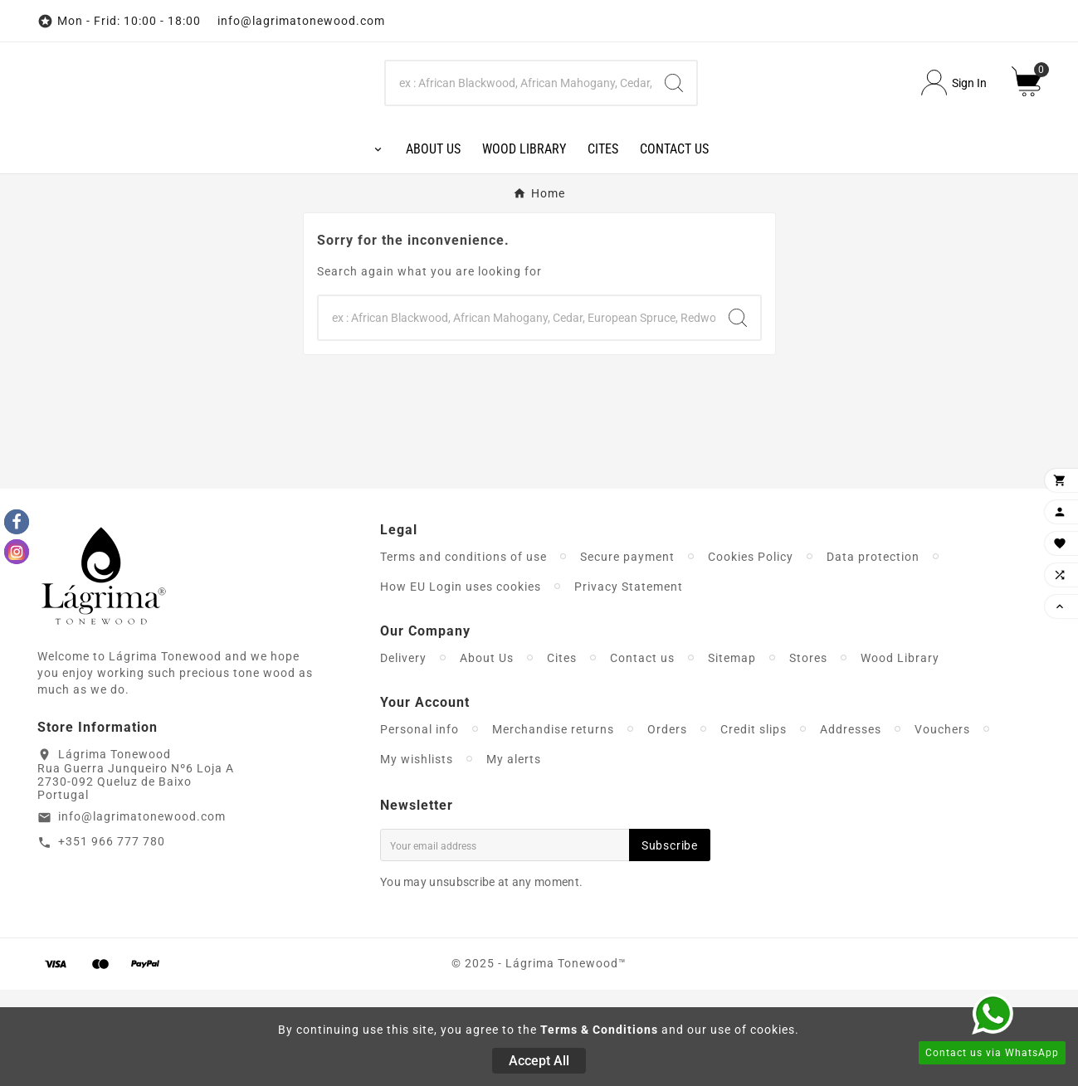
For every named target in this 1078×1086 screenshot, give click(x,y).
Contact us (642, 754)
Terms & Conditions (599, 1029)
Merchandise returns (553, 825)
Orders (667, 825)
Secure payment (627, 653)
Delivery (403, 754)
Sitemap (732, 754)
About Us (487, 754)
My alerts (513, 855)
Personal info (419, 825)
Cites (562, 754)
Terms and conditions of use (463, 653)
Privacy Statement (628, 682)
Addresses (850, 825)
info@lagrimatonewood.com (142, 913)
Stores (808, 754)
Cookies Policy (750, 653)
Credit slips (753, 825)
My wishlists (416, 855)
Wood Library (900, 754)
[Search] (518, 131)
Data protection (873, 653)
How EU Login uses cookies (460, 682)
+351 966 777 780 (111, 938)
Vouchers (942, 825)
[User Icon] (954, 131)
